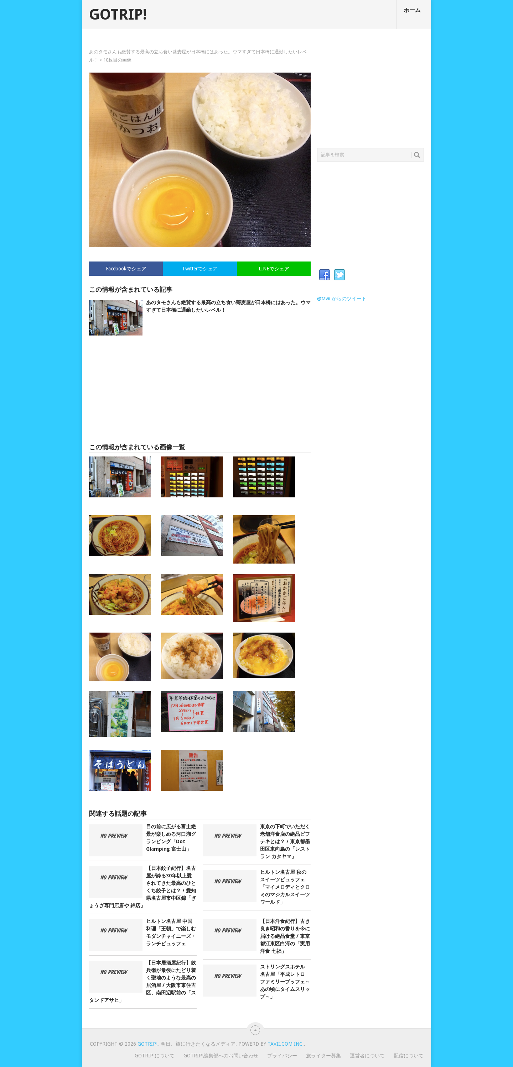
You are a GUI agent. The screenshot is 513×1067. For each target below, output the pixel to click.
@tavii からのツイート (342, 298)
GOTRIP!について (155, 1055)
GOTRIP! (118, 14)
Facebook (324, 275)
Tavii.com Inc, (286, 1044)
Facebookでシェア (126, 268)
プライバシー (282, 1055)
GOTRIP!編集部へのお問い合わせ (220, 1055)
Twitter (339, 275)
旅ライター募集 (323, 1055)
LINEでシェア (274, 268)
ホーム (412, 10)
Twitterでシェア (200, 268)
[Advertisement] (199, 391)
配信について (409, 1055)
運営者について (367, 1055)
